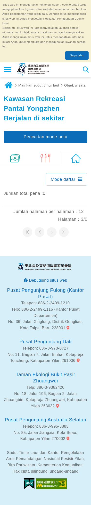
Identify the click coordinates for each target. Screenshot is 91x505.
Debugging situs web (48, 280)
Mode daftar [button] (63, 179)
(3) (45, 158)
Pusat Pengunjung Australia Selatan (45, 419)
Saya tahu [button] (76, 55)
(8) (15, 158)
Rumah (8, 85)
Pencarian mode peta (45, 136)
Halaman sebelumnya (39, 232)
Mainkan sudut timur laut (38, 85)
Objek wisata (74, 85)
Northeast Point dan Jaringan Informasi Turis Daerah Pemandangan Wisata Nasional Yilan (33, 69)
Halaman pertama (27, 232)
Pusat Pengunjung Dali (46, 341)
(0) (76, 158)
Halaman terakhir (64, 232)
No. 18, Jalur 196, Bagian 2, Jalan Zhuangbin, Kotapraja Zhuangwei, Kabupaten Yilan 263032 (45, 400)
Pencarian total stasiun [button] (85, 69)
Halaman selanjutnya (52, 232)
